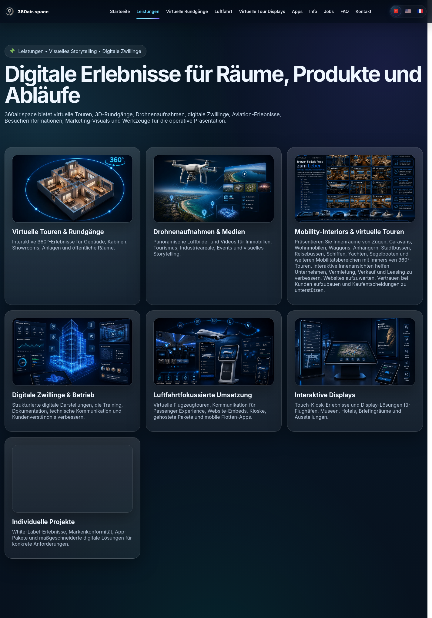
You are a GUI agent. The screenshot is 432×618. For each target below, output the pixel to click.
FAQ (344, 11)
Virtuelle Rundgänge (187, 11)
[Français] (420, 11)
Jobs (329, 11)
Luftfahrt (223, 11)
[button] (72, 189)
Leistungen (147, 11)
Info (313, 11)
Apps (297, 11)
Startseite (120, 11)
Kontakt (363, 11)
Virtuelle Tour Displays (262, 11)
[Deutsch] (395, 11)
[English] (408, 11)
